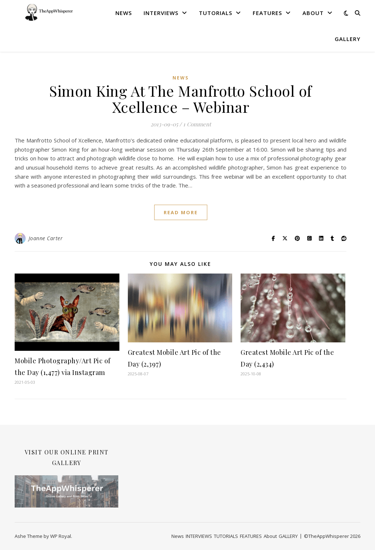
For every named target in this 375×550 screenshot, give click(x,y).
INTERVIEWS (161, 12)
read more (181, 212)
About (313, 12)
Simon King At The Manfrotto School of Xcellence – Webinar (180, 98)
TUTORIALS (215, 12)
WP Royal (60, 536)
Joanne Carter (46, 238)
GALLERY (347, 38)
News (123, 12)
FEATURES (267, 12)
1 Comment (197, 124)
